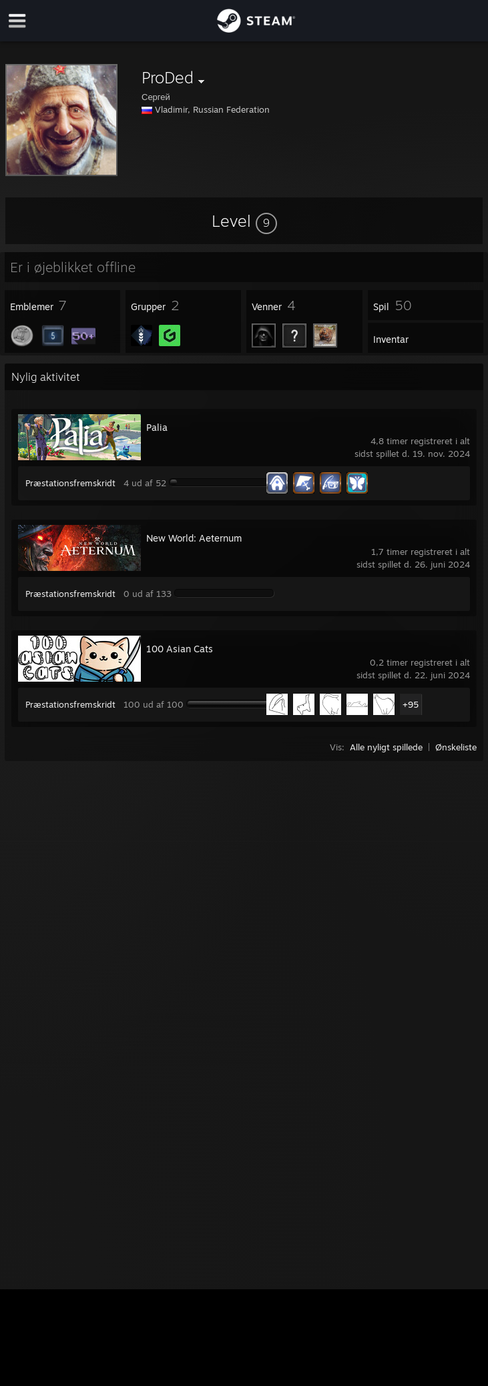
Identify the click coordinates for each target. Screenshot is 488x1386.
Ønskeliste (456, 747)
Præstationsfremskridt (70, 483)
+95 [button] (411, 704)
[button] (244, 220)
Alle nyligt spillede (386, 747)
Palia (157, 427)
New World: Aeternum (194, 538)
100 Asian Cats (179, 648)
